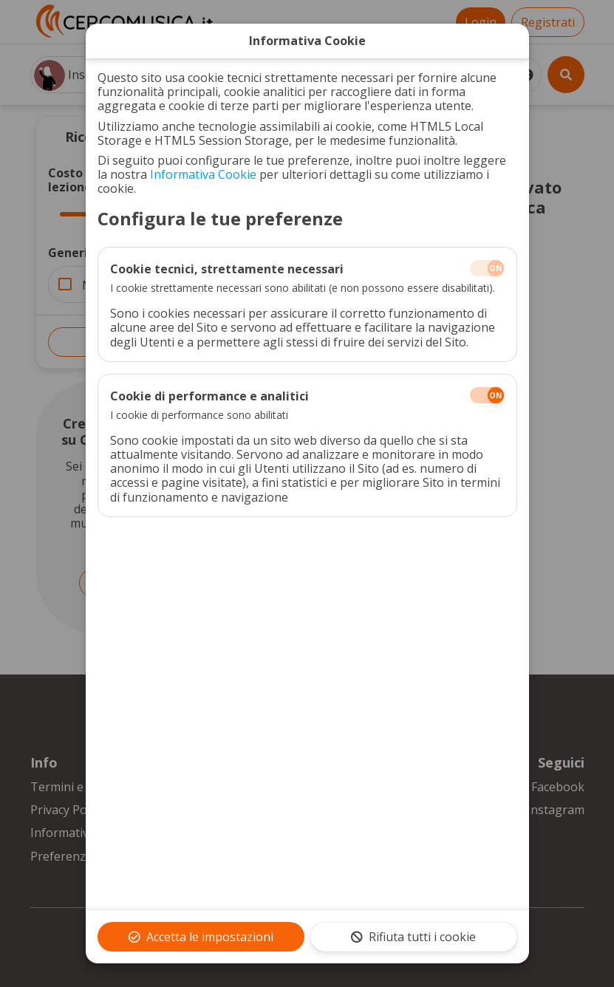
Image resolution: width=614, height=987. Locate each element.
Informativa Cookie (203, 174)
